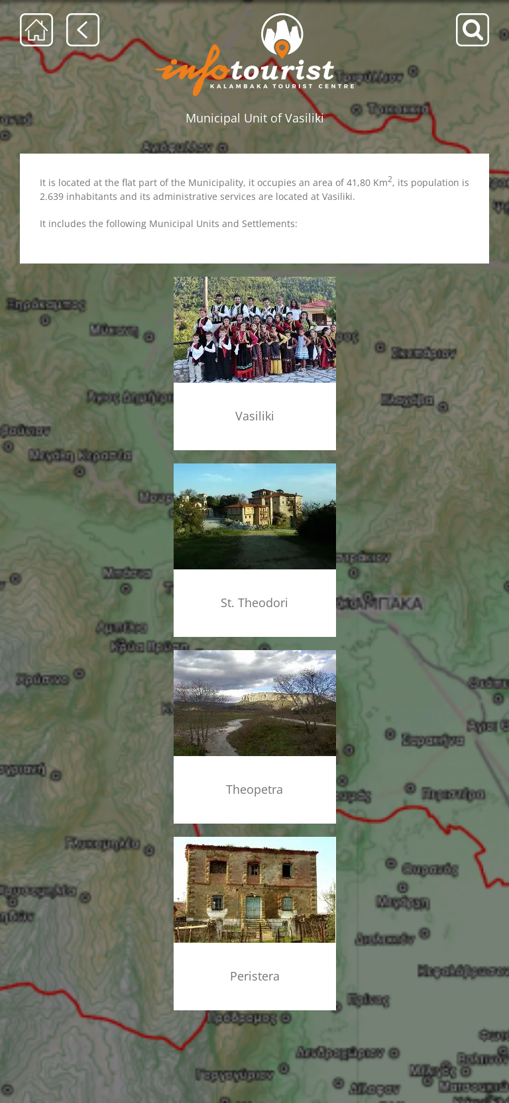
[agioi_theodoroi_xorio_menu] (255, 467)
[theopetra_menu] (255, 652)
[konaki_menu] (255, 839)
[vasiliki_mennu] (255, 281)
